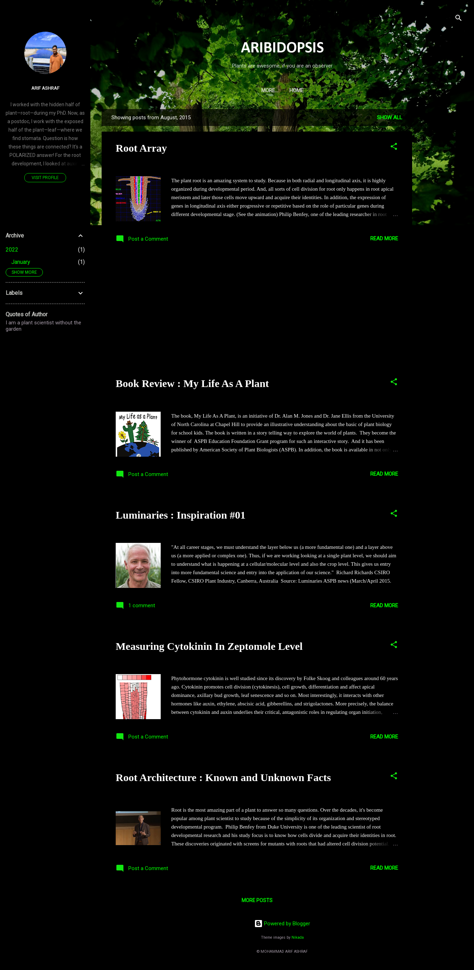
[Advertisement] (440, 214)
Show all (389, 117)
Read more (384, 238)
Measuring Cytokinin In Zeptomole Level (209, 646)
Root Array (141, 148)
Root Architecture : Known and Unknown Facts (223, 777)
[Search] (458, 19)
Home (282, 90)
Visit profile (45, 177)
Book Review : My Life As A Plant (192, 383)
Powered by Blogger (282, 923)
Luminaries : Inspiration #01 (180, 515)
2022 (12, 249)
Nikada (298, 937)
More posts (257, 900)
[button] (394, 147)
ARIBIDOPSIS (282, 48)
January (20, 262)
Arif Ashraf (45, 88)
